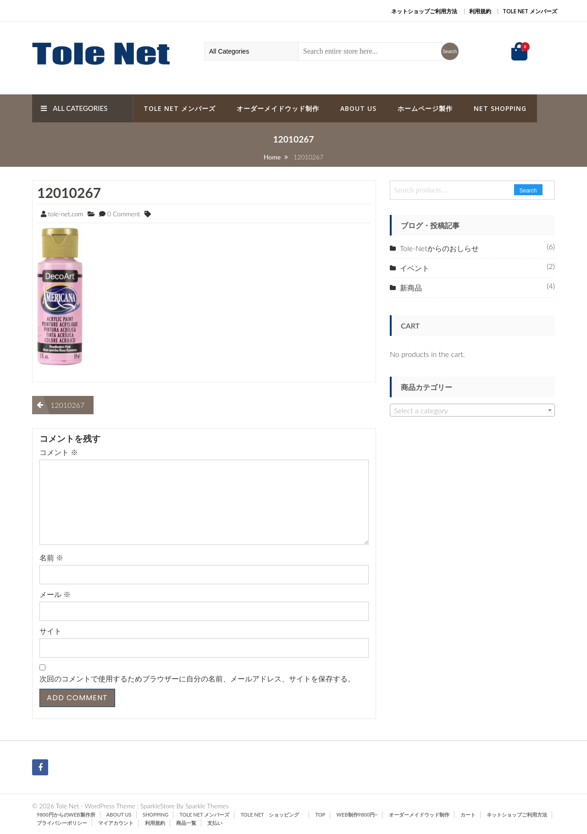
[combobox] (472, 410)
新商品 (411, 287)
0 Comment (123, 214)
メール (55, 594)
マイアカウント (115, 823)
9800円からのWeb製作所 (66, 815)
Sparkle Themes (207, 806)
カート (468, 815)
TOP (321, 815)
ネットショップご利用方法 (424, 11)
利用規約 (480, 11)
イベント (414, 267)
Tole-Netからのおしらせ (439, 248)
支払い (214, 823)
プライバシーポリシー (62, 823)
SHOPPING (155, 815)
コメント (58, 452)
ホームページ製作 (425, 108)
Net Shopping (500, 108)
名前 (51, 557)
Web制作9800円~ (357, 815)
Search (528, 190)
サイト (50, 630)
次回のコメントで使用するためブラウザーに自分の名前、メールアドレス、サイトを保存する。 (197, 678)
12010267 (69, 192)
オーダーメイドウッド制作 (278, 108)
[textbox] (472, 410)
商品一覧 (186, 823)
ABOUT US (358, 108)
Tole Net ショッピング (272, 815)
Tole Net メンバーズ (530, 11)
